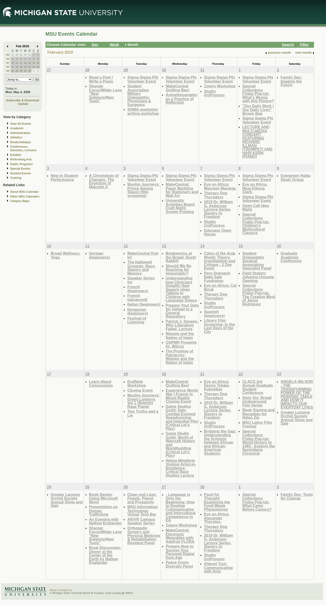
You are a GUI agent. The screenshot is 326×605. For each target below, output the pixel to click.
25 (17, 70)
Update (23, 104)
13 (25, 62)
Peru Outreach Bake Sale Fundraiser (217, 277)
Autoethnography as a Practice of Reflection (182, 98)
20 (25, 66)
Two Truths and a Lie (142, 413)
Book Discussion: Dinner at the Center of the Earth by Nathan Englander (105, 555)
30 (25, 54)
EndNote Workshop (136, 383)
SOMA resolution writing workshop (143, 111)
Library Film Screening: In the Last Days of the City (219, 326)
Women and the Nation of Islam (180, 335)
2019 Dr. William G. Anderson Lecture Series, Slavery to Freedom (218, 209)
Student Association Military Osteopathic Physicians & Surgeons (139, 95)
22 (34, 66)
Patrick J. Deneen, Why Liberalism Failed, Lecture (182, 325)
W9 (8, 70)
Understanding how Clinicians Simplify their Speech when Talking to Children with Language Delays (181, 289)
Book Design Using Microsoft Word (103, 498)
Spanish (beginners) (214, 313)
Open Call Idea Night (255, 207)
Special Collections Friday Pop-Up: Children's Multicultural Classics (256, 223)
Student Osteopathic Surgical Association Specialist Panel (256, 260)
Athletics (16, 137)
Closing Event (140, 390)
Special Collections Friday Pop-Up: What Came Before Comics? (257, 501)
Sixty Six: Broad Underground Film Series (257, 401)
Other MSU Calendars (25, 196)
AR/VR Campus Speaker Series (141, 521)
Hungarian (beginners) (137, 311)
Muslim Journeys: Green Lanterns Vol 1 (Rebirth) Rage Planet (143, 401)
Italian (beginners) (143, 304)
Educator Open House (217, 232)
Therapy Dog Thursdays (215, 195)
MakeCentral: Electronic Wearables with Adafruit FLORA (180, 536)
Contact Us (65, 590)
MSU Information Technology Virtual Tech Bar (142, 510)
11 (17, 62)
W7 (8, 62)
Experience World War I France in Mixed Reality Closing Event (182, 396)
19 (21, 66)
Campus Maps (19, 201)
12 (21, 62)
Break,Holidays (20, 142)
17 (12, 66)
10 (12, 62)
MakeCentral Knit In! (142, 255)
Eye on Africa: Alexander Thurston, (216, 518)
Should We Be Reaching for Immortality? (178, 269)
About (53, 590)
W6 (8, 58)
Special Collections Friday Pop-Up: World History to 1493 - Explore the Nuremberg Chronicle (258, 442)
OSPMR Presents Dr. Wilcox (181, 344)
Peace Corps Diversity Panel (179, 564)
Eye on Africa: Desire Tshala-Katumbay (217, 385)
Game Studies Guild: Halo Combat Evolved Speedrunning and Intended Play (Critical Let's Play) (182, 417)
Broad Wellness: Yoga (65, 255)
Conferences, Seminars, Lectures (23, 148)
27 (12, 54)
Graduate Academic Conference (291, 257)
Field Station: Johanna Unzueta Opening (258, 277)
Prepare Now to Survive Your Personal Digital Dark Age (180, 552)
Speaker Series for (141, 280)
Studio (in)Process (214, 93)
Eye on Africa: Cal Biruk (220, 287)
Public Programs (21, 164)
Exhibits (15, 155)
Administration (20, 133)
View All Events (20, 123)
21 (29, 66)
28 (17, 54)
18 (17, 66)
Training (15, 178)
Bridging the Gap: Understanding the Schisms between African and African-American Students (220, 442)
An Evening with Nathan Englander (105, 521)
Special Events (20, 168)
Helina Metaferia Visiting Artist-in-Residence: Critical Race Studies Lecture (181, 467)
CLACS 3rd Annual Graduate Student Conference (257, 387)
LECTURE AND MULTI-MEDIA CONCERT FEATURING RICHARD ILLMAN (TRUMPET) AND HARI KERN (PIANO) (257, 142)
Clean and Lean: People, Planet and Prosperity (142, 498)
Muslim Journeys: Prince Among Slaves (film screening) (143, 190)
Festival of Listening (136, 320)
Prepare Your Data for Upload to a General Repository (182, 311)
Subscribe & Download (22, 100)
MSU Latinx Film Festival (257, 424)
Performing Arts (21, 159)
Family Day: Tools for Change (297, 496)
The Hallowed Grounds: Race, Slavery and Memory (141, 267)
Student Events (20, 173)
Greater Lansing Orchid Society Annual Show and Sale (297, 418)
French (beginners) (137, 289)
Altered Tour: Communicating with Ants (218, 567)
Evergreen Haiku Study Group (296, 177)
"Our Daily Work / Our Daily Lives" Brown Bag (258, 110)
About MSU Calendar (24, 191)
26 (21, 70)
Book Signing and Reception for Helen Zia (258, 414)
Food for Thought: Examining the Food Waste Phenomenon (217, 501)
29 (21, 54)
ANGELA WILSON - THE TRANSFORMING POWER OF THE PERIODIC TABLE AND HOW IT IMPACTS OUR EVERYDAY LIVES (297, 394)
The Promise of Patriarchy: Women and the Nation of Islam (180, 357)
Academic (17, 128)
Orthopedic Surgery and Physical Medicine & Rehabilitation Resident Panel (143, 535)
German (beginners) (99, 255)
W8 (8, 66)
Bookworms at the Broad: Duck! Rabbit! (181, 257)
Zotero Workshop (219, 86)
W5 (8, 54)
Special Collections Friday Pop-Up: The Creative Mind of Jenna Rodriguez (258, 294)
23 (38, 66)
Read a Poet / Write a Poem (101, 79)
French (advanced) (137, 297)
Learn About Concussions (101, 383)
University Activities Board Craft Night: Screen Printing (180, 206)
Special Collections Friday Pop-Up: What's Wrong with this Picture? (258, 93)
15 (34, 62)
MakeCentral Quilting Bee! (178, 88)
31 (29, 54)
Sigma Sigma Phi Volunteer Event (142, 79)
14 (29, 62)
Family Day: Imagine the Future (291, 81)
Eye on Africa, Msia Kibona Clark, (255, 188)
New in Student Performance (64, 177)
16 (38, 62)
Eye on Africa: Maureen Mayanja (220, 186)
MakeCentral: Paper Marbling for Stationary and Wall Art (182, 190)
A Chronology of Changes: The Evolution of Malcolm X (104, 181)
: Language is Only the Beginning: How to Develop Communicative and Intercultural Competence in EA (181, 507)
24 (12, 70)
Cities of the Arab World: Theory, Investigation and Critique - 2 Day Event (219, 260)
